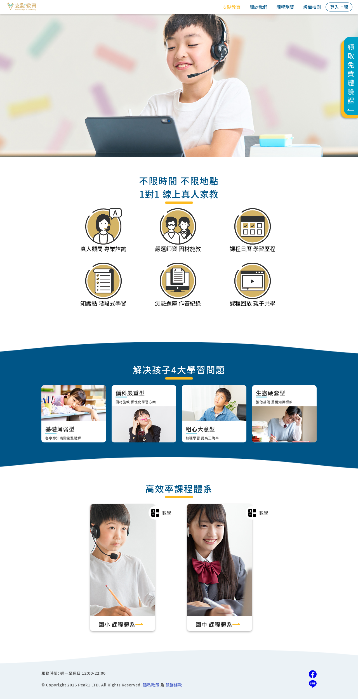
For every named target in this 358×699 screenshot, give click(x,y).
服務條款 (174, 685)
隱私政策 (151, 685)
